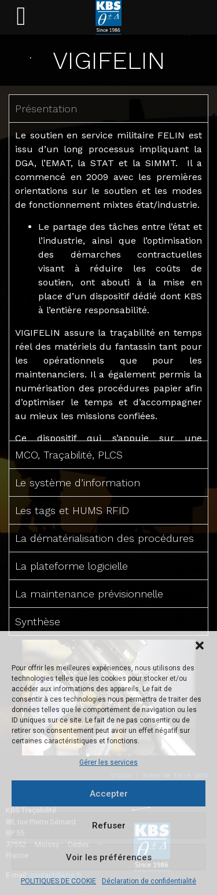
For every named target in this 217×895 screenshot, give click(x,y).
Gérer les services (108, 762)
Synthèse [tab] (37, 621)
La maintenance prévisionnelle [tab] (89, 594)
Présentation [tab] (46, 108)
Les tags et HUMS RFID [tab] (72, 510)
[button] (199, 645)
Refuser (109, 825)
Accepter (109, 793)
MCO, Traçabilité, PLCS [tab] (69, 455)
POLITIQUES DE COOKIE (58, 881)
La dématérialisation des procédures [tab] (104, 538)
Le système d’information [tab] (77, 482)
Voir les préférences (109, 857)
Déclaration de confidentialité (149, 881)
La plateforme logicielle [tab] (71, 566)
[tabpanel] (108, 281)
